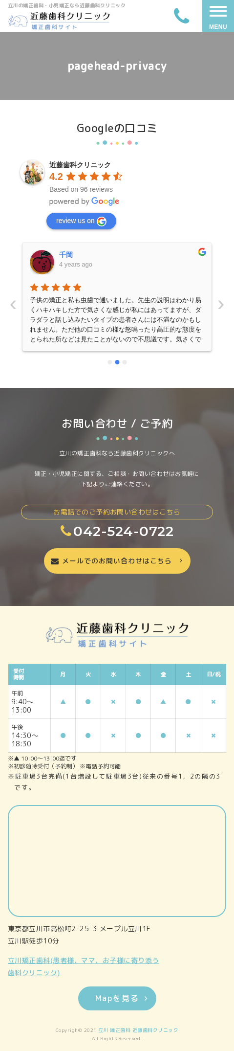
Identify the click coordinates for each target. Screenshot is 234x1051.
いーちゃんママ (83, 255)
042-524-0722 (117, 531)
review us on (81, 221)
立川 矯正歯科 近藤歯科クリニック (138, 1030)
